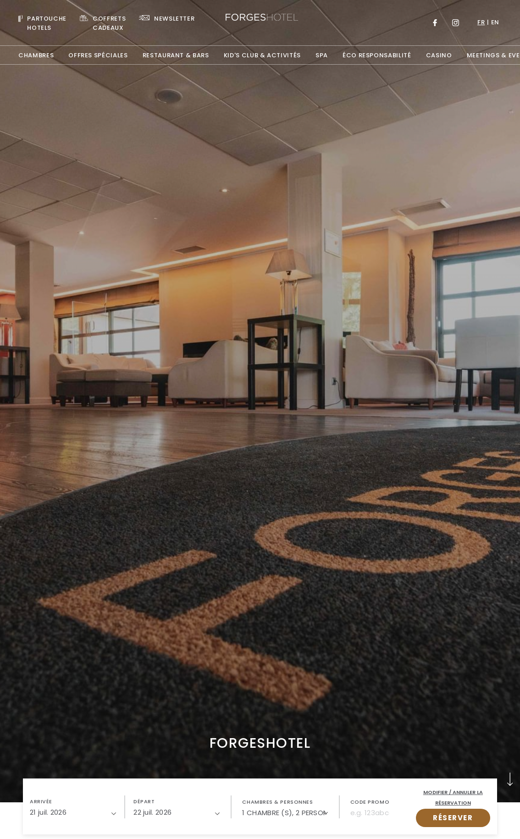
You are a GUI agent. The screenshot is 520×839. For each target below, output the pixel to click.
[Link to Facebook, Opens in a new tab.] (434, 22)
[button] (73, 806)
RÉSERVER (453, 817)
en (495, 22)
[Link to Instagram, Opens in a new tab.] (455, 22)
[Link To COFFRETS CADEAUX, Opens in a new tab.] (103, 23)
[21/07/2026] (73, 812)
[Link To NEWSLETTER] (166, 18)
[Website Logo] (260, 18)
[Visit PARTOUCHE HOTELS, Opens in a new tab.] (42, 23)
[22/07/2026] (176, 812)
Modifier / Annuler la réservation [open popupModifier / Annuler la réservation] (453, 797)
